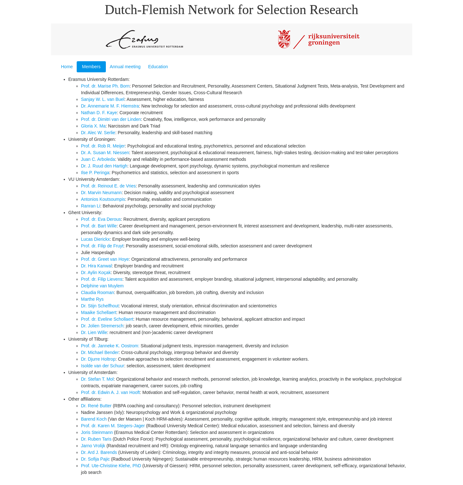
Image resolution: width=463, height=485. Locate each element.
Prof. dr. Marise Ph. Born (105, 85)
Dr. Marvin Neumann (101, 192)
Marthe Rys (92, 299)
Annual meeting (125, 66)
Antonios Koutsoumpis (103, 199)
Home (67, 66)
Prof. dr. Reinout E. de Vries (108, 185)
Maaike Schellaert (98, 312)
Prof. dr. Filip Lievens (102, 279)
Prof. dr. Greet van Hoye (105, 259)
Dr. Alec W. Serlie (98, 132)
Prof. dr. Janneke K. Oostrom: (110, 345)
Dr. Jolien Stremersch (102, 325)
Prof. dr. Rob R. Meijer (103, 145)
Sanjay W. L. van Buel (103, 99)
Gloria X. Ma (93, 125)
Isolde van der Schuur (102, 365)
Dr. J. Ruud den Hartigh (104, 165)
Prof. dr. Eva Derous (101, 219)
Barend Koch (94, 419)
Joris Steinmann (97, 432)
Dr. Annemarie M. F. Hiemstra (110, 105)
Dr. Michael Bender (100, 352)
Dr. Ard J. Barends (99, 452)
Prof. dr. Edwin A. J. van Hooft (110, 392)
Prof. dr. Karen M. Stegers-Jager (113, 425)
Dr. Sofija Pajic (95, 459)
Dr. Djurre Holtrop (98, 359)
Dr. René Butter (96, 405)
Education (158, 66)
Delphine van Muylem (102, 285)
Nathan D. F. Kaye (99, 112)
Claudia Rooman (97, 292)
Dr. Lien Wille (94, 332)
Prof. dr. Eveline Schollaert (107, 319)
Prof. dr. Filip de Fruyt (102, 245)
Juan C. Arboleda (98, 159)
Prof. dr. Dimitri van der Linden (111, 119)
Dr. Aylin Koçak (96, 272)
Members (91, 66)
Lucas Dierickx (95, 239)
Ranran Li (90, 205)
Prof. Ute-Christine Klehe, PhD (111, 465)
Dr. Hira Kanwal (96, 265)
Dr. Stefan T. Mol (97, 379)
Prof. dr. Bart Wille (99, 225)
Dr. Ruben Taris (96, 439)
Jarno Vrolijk (93, 445)
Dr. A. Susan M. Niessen (105, 152)
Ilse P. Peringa (95, 172)
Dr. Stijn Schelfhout (100, 305)
